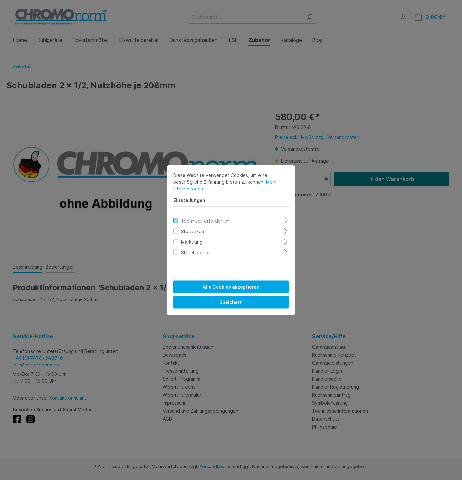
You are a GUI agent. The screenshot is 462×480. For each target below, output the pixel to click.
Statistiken (192, 231)
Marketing (191, 241)
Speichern (231, 302)
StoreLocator (195, 252)
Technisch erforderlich (205, 220)
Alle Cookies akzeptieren (231, 286)
